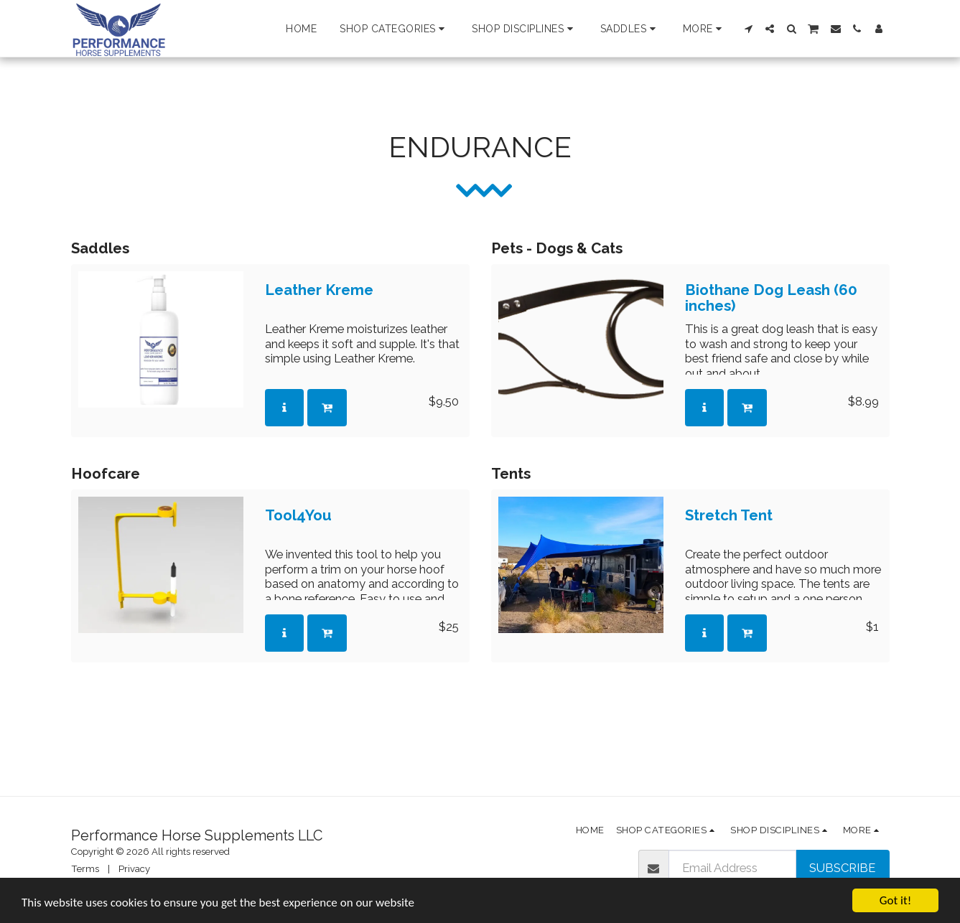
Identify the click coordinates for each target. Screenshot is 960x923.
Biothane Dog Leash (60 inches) (771, 298)
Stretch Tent (729, 515)
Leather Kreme (319, 290)
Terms (85, 868)
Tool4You (298, 515)
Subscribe (842, 868)
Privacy (134, 868)
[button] (394, 29)
